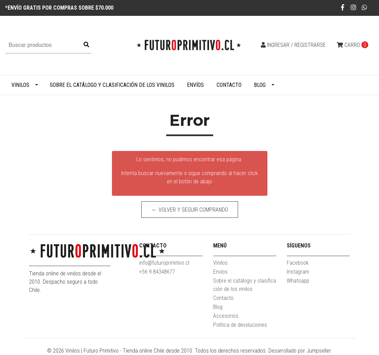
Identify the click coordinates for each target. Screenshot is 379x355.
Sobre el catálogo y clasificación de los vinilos (112, 85)
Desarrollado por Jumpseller (299, 350)
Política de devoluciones (240, 325)
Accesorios (225, 316)
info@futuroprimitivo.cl (164, 263)
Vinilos (20, 85)
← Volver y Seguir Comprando (189, 209)
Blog (260, 85)
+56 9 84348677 (157, 271)
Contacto (229, 85)
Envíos (195, 85)
